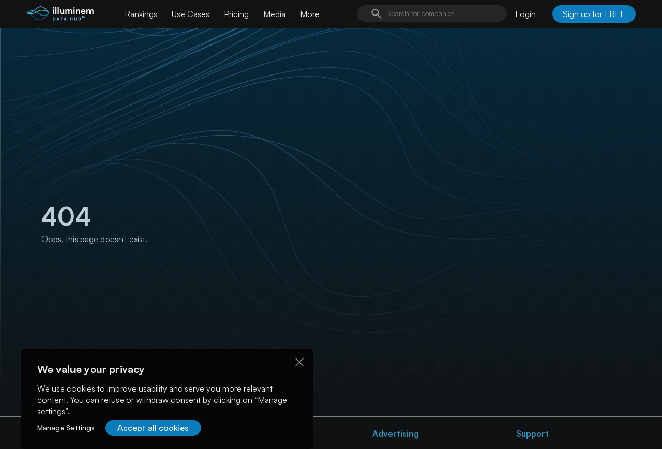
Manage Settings (66, 427)
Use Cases (190, 14)
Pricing (236, 14)
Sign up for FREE (594, 14)
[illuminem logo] (60, 15)
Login (525, 14)
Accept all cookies (153, 428)
